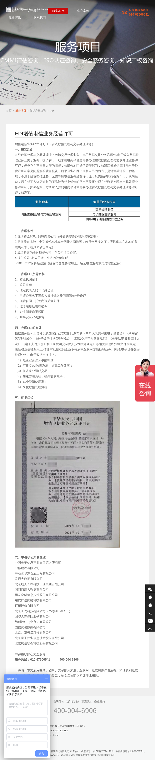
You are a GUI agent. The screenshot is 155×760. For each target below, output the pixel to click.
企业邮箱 (99, 701)
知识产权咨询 (38, 110)
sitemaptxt (82, 758)
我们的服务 (73, 701)
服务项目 (58, 10)
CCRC (72, 754)
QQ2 (150, 604)
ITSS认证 (63, 754)
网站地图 (72, 758)
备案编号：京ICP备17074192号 (97, 751)
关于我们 (33, 10)
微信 (150, 588)
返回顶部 (150, 628)
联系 (150, 620)
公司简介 (58, 701)
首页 (12, 10)
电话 (150, 612)
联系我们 (39, 17)
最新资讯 (15, 17)
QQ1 (150, 596)
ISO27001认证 (50, 754)
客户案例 (83, 10)
